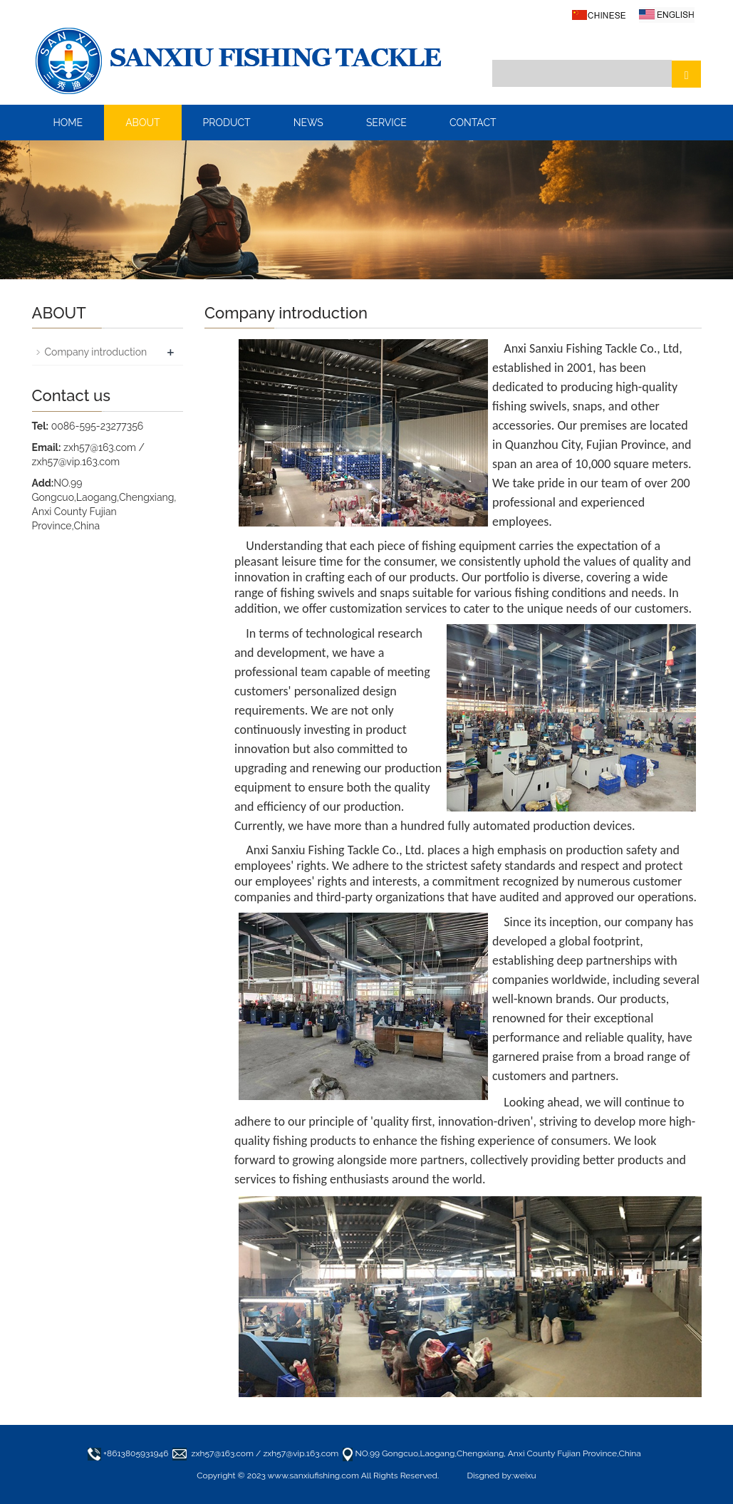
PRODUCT (227, 122)
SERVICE (386, 122)
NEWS (308, 122)
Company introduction (96, 352)
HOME (68, 122)
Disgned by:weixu (501, 1475)
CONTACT (473, 122)
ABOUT (142, 122)
